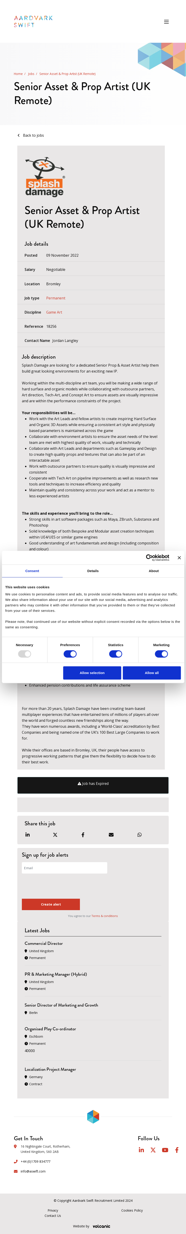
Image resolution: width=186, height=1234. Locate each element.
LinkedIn (141, 1150)
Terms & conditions (105, 916)
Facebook (177, 1150)
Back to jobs (33, 135)
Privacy (53, 1210)
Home (18, 74)
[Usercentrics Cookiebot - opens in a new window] (149, 557)
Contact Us (53, 1215)
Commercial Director (44, 943)
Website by (93, 1226)
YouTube (165, 1150)
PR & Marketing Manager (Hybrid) (56, 974)
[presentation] (56, 887)
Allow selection (92, 673)
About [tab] (154, 571)
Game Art (54, 312)
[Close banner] (179, 557)
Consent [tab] (32, 571)
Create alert (43, 904)
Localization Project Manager (50, 1069)
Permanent (55, 298)
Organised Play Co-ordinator (50, 1029)
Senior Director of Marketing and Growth (61, 1005)
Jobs (31, 74)
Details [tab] (93, 571)
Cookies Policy (132, 1210)
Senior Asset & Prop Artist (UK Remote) (67, 74)
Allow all (152, 673)
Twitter (153, 1150)
